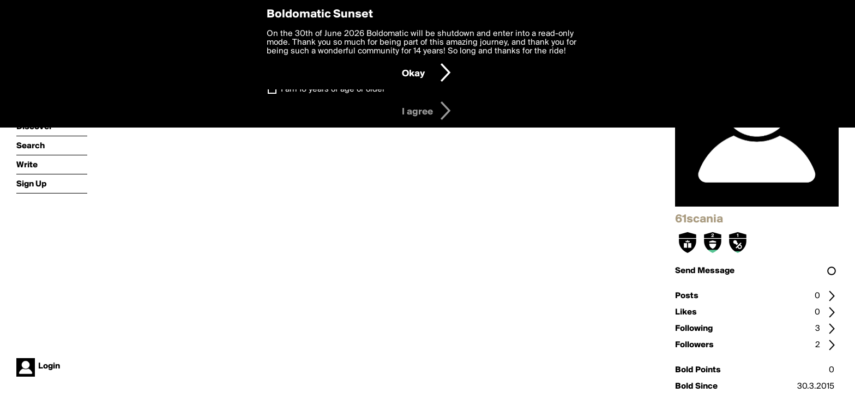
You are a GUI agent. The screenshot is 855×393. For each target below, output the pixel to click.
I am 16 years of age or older (333, 89)
